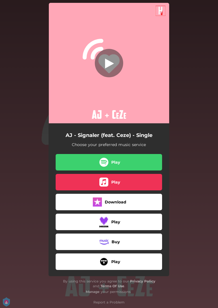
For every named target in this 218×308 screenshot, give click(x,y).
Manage (93, 292)
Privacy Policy (142, 281)
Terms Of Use (112, 286)
